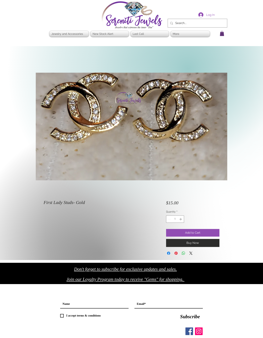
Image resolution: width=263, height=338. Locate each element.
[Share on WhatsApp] (183, 253)
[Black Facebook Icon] (205, 280)
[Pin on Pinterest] (176, 253)
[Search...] (197, 23)
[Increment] (181, 219)
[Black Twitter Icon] (213, 280)
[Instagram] (199, 331)
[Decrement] (169, 219)
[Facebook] (189, 331)
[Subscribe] (190, 317)
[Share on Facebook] (168, 253)
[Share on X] (191, 253)
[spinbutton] (175, 219)
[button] (222, 33)
